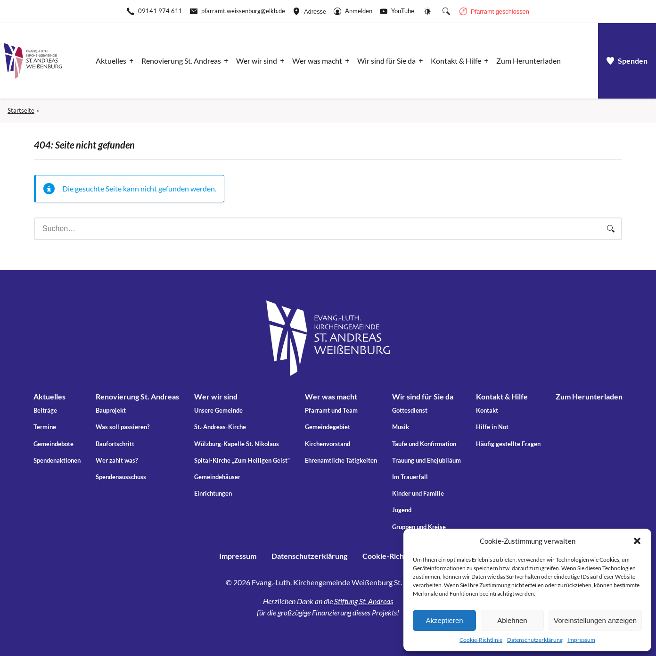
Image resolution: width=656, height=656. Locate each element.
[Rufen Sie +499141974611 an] (154, 11)
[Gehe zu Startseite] (33, 61)
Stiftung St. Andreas (363, 601)
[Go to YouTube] (397, 11)
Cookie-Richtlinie (480, 639)
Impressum (581, 639)
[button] (637, 541)
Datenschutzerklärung (535, 639)
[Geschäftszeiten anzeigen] (494, 11)
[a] (627, 61)
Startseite (21, 110)
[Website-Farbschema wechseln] (427, 11)
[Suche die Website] (446, 11)
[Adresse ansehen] (309, 11)
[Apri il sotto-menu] (113, 61)
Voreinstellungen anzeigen (595, 620)
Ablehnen (512, 620)
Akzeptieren (444, 620)
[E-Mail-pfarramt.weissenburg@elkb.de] (237, 11)
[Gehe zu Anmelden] (353, 11)
